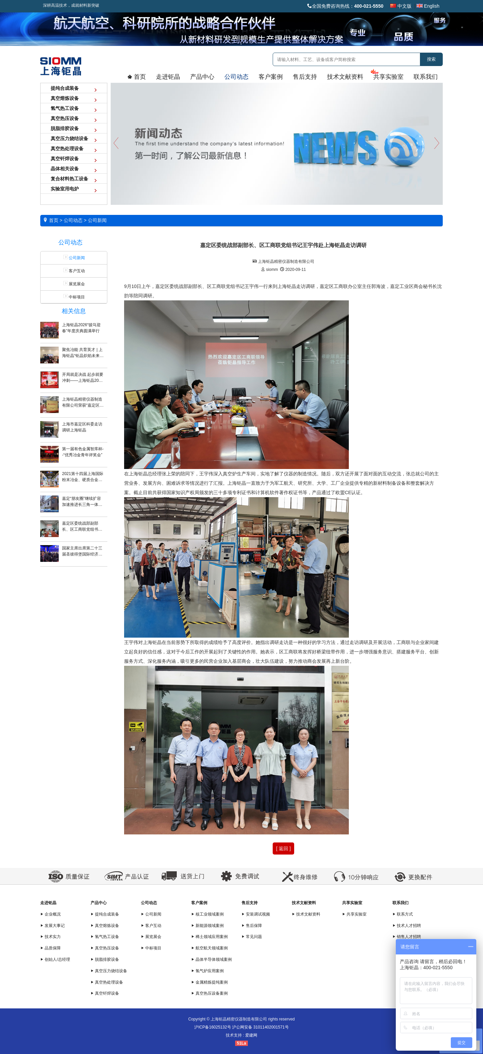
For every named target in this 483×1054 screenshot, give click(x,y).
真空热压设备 (105, 948)
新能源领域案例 (207, 925)
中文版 (401, 6)
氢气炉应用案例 (207, 971)
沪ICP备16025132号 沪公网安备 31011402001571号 (241, 1027)
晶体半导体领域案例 (211, 959)
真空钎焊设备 (105, 993)
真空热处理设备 (107, 982)
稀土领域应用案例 (209, 936)
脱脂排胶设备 (105, 959)
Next (437, 143)
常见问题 (251, 936)
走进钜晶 (48, 902)
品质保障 (50, 948)
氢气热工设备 (105, 936)
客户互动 (74, 270)
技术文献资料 (304, 902)
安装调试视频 (255, 914)
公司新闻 (151, 914)
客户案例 (199, 902)
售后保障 (251, 925)
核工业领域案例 (207, 914)
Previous (116, 143)
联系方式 (402, 914)
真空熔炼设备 (105, 925)
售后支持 (249, 902)
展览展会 (74, 283)
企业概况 (50, 914)
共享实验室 (352, 902)
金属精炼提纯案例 (209, 982)
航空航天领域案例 (209, 948)
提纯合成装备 (105, 914)
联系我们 (400, 902)
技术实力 (50, 936)
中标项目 (74, 296)
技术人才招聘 (406, 925)
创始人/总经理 (55, 959)
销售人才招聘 (406, 936)
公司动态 (149, 902)
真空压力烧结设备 (109, 971)
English (428, 6)
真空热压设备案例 (209, 993)
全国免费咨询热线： (345, 6)
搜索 (431, 59)
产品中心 (99, 902)
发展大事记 (52, 925)
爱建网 (251, 1035)
